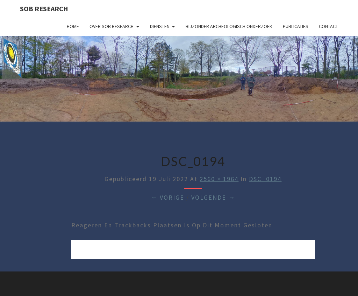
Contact (328, 26)
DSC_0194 (265, 179)
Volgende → (213, 197)
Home (73, 26)
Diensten (160, 26)
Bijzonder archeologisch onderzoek (229, 26)
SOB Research (44, 8)
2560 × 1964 (219, 179)
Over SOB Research (112, 26)
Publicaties (295, 26)
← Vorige (167, 197)
